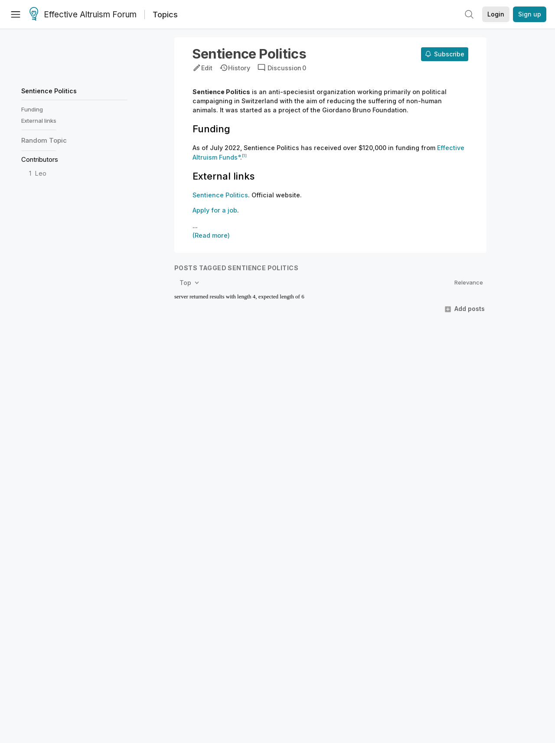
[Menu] (15, 14)
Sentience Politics (49, 91)
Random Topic (44, 140)
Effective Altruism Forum (83, 15)
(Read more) (211, 235)
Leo (40, 173)
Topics (165, 14)
